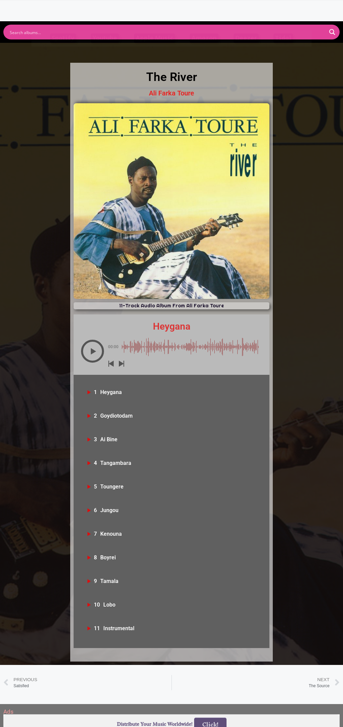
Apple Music (154, 51)
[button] (92, 351)
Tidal (283, 51)
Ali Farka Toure (171, 93)
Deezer (246, 51)
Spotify (63, 51)
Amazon (204, 51)
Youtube (105, 51)
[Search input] (167, 32)
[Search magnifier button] (332, 32)
